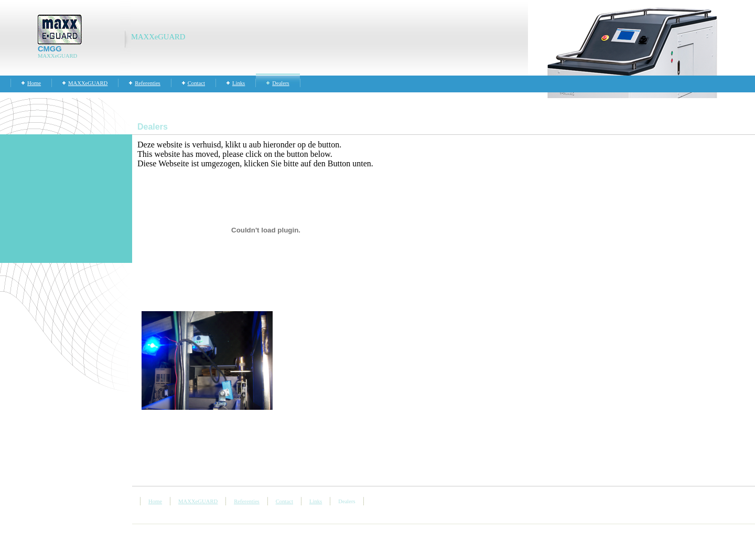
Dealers (280, 83)
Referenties (147, 83)
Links (238, 83)
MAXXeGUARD (87, 83)
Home (34, 83)
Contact (196, 83)
